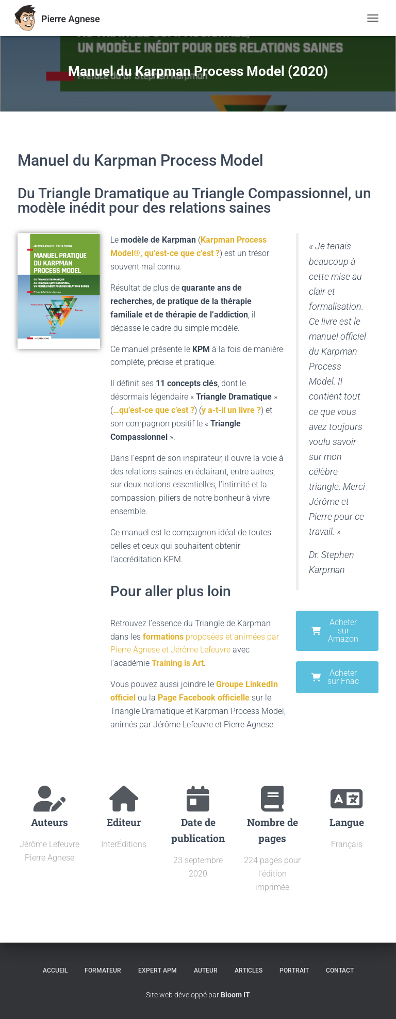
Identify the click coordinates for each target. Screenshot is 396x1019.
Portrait (294, 970)
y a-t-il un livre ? (231, 410)
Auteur (206, 970)
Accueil (55, 970)
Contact (340, 970)
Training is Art (178, 663)
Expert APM (157, 970)
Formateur (103, 970)
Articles (248, 970)
